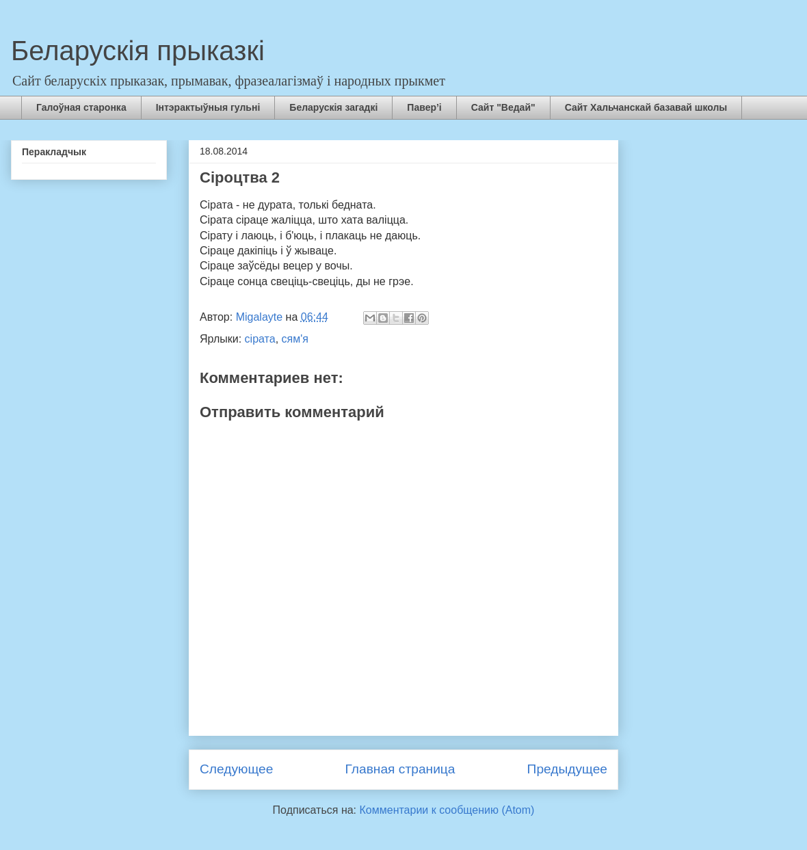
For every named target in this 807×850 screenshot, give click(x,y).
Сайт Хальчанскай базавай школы (646, 107)
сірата (260, 339)
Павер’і (424, 107)
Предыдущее (567, 769)
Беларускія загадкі (333, 107)
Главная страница (400, 769)
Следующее (236, 769)
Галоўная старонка (81, 107)
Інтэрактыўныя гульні (208, 107)
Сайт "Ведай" (503, 107)
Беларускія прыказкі (138, 51)
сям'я (295, 339)
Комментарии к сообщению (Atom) (447, 810)
